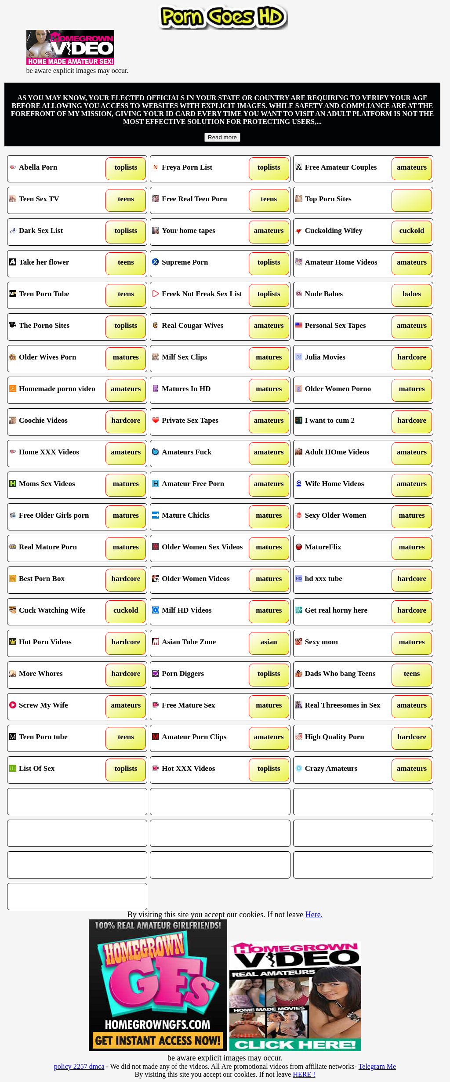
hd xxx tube (345, 580)
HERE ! (304, 1074)
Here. (314, 914)
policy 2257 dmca (79, 1066)
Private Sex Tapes (202, 421)
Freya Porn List (202, 168)
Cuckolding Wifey (345, 232)
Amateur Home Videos (345, 263)
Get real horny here (345, 611)
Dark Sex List (59, 232)
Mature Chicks (202, 516)
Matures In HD (202, 390)
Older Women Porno (345, 390)
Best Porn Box (59, 580)
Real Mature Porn (59, 548)
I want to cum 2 (345, 421)
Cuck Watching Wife (59, 611)
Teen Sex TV (59, 200)
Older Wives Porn (59, 358)
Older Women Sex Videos (202, 548)
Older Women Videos (202, 580)
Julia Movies (345, 358)
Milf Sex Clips (202, 358)
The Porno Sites (59, 327)
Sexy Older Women (345, 516)
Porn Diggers (202, 675)
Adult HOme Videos (345, 453)
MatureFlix (345, 548)
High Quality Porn (345, 738)
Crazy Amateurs (345, 770)
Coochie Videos (59, 421)
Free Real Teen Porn (202, 200)
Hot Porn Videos (59, 643)
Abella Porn (59, 168)
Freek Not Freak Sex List (202, 295)
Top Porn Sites (345, 200)
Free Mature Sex (202, 706)
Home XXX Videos (59, 453)
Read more (222, 137)
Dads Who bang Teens (345, 675)
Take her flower (59, 263)
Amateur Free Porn (202, 485)
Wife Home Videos (345, 485)
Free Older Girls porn (59, 516)
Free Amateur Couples (345, 168)
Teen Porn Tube (59, 295)
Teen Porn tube (59, 738)
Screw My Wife (59, 706)
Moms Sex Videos (59, 485)
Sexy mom (345, 643)
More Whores (59, 675)
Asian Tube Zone (202, 643)
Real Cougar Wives (202, 327)
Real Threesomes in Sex (345, 706)
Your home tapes (202, 232)
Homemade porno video (59, 390)
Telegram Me (377, 1066)
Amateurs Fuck (202, 453)
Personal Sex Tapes (345, 327)
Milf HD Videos (202, 611)
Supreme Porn (202, 263)
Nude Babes (345, 295)
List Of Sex (59, 770)
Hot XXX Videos (202, 770)
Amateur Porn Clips (202, 738)
